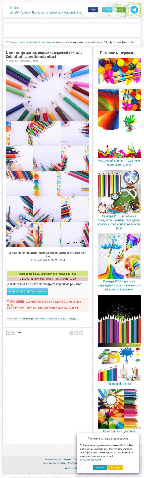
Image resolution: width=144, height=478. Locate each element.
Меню (107, 9)
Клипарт (29, 319)
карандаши (73, 319)
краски (65, 319)
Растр (35, 319)
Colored (50, 319)
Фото (24, 319)
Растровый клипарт (29, 61)
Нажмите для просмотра (27, 291)
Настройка (115, 467)
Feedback (75, 468)
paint (55, 319)
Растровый (42, 319)
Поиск (93, 9)
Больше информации (90, 459)
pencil (60, 319)
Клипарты (13, 61)
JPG (20, 319)
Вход (121, 9)
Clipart (15, 319)
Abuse (67, 468)
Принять (100, 467)
